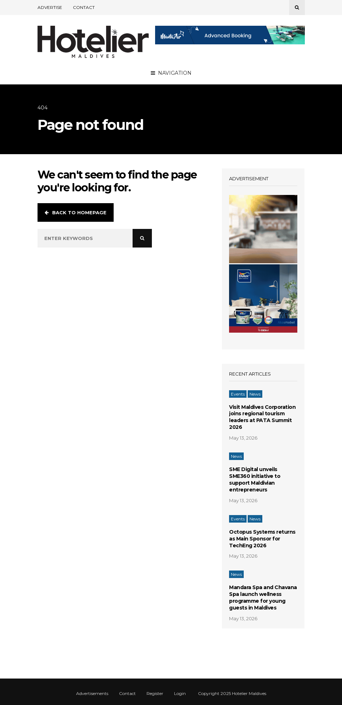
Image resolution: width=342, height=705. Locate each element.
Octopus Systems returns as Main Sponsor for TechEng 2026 (262, 539)
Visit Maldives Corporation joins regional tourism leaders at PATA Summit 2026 (262, 417)
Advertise (50, 7)
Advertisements (92, 693)
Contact (84, 7)
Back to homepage (75, 212)
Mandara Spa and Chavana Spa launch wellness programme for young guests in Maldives (263, 597)
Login (180, 693)
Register (155, 693)
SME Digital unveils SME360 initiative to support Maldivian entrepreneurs (254, 479)
